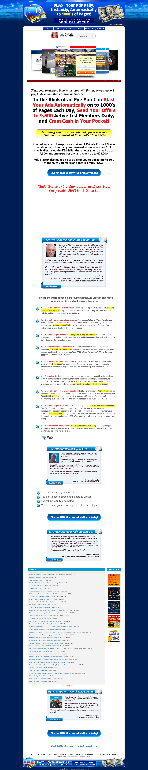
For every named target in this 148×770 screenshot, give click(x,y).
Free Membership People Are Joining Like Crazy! (43, 583)
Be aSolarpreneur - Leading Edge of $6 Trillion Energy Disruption (48, 659)
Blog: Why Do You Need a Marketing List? (41, 624)
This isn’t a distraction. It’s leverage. (39, 607)
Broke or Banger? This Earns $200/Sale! (41, 599)
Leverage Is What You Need (37, 605)
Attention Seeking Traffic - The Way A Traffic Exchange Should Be (48, 626)
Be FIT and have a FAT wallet (38, 681)
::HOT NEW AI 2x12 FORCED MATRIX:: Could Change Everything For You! (51, 673)
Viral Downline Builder (35, 588)
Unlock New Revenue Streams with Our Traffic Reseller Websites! (48, 610)
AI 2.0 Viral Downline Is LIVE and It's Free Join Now (44, 591)
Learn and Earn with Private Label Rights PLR (43, 654)
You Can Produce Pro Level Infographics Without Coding (46, 643)
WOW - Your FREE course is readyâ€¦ (40, 678)
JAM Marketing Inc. (72, 756)
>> (73, 685)
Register (58, 28)
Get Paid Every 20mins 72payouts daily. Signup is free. (45, 621)
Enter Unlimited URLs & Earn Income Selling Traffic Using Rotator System (51, 665)
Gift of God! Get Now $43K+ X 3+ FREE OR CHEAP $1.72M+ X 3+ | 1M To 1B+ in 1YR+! (55, 648)
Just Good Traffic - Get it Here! (38, 670)
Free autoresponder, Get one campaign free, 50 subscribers (47, 574)
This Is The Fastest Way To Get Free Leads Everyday (45, 629)
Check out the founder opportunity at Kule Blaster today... (46, 656)
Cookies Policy (90, 28)
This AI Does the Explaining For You (40, 585)
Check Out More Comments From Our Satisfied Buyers (74, 746)
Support (79, 28)
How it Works (68, 28)
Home (48, 28)
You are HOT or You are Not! (37, 618)
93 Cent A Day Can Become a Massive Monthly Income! (45, 594)
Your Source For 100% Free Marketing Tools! (42, 602)
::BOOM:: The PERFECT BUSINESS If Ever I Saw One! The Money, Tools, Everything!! (55, 632)
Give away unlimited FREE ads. (38, 577)
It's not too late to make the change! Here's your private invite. (47, 662)
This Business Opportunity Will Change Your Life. (43, 615)
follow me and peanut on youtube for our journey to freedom (47, 613)
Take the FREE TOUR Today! (38, 667)
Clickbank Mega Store (35, 676)
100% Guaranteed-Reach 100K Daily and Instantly (44, 646)
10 (70, 685)
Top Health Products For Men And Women (42, 651)
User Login (100, 28)
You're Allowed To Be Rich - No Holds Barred (42, 596)
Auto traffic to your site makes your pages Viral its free (45, 640)
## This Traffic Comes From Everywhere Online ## (44, 637)
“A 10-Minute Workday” (36, 580)
